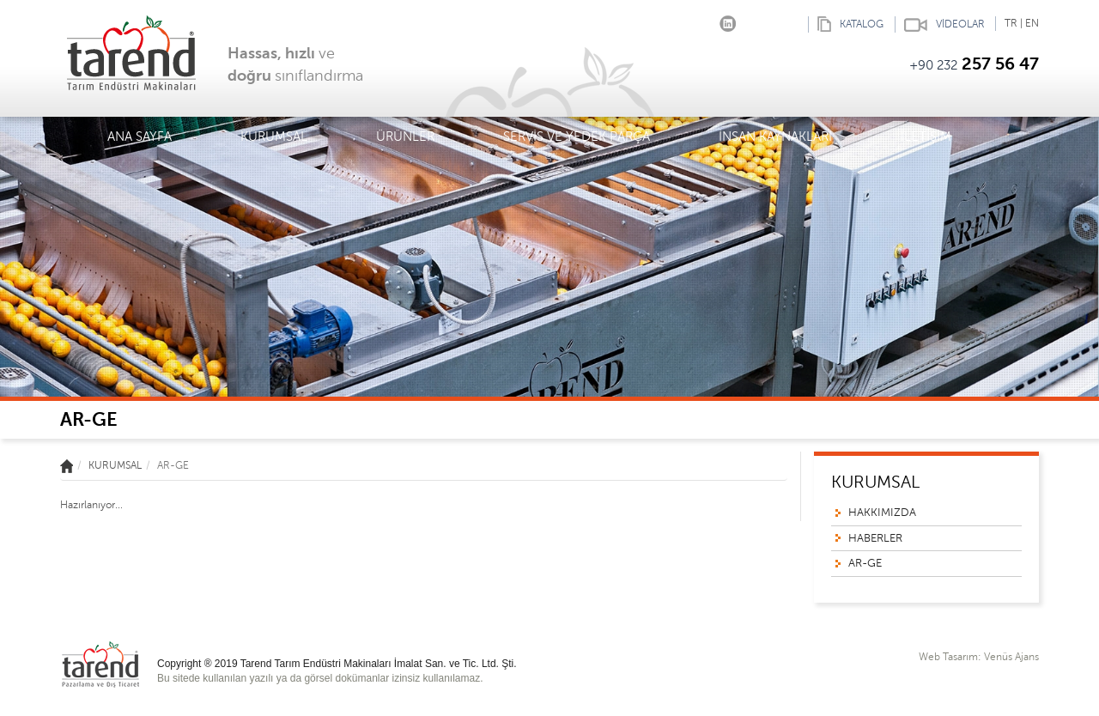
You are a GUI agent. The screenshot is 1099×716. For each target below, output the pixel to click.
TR (1011, 23)
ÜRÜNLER (405, 139)
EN (1032, 23)
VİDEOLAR (940, 24)
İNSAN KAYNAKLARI (775, 136)
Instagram (702, 20)
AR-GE (865, 563)
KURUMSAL (273, 139)
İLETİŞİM (926, 136)
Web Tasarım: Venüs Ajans (979, 657)
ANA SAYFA (139, 136)
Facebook (676, 20)
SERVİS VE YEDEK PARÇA (576, 136)
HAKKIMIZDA (882, 513)
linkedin (727, 20)
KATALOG (845, 24)
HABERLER (875, 538)
